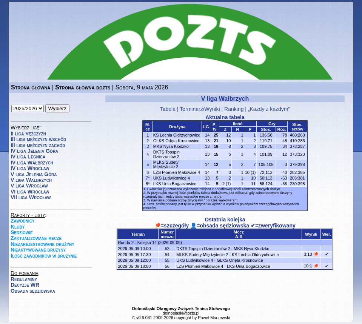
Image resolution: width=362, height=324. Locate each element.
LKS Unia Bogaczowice (174, 183)
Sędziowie (22, 232)
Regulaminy (24, 279)
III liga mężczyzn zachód (38, 145)
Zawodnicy (23, 221)
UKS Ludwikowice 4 (171, 178)
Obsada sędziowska (33, 291)
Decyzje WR (25, 285)
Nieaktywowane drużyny (38, 250)
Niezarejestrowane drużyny (42, 244)
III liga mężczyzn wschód (38, 139)
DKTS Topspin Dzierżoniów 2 (166, 154)
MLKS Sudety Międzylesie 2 (166, 164)
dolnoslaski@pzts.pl (181, 313)
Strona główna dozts (82, 87)
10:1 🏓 (311, 266)
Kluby (18, 227)
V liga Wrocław (29, 186)
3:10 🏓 (311, 254)
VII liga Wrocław (31, 197)
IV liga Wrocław (30, 168)
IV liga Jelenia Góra (34, 151)
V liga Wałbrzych (31, 180)
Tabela (168, 109)
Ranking (233, 109)
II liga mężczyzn (28, 134)
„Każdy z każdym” (269, 109)
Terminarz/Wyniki (200, 109)
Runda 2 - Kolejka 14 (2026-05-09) (150, 242)
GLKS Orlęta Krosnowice (176, 140)
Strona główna (30, 87)
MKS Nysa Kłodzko (171, 146)
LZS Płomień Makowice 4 (176, 172)
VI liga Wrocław (30, 192)
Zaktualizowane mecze (36, 238)
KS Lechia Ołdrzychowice (176, 135)
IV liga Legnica (28, 157)
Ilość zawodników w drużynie (44, 256)
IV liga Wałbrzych (32, 163)
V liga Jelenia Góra (34, 174)
